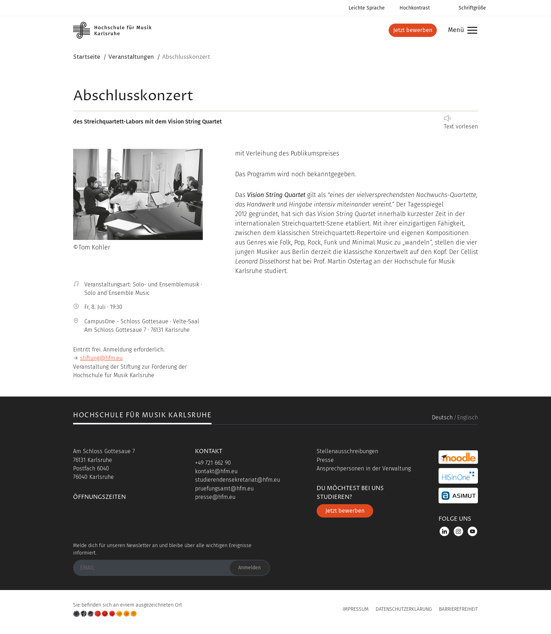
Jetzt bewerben (412, 30)
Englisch (467, 417)
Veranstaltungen (131, 57)
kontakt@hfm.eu (216, 471)
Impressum (356, 609)
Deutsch (442, 417)
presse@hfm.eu (215, 497)
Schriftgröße (472, 8)
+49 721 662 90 (213, 462)
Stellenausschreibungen (347, 451)
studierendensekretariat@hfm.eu (237, 479)
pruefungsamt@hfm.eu (224, 488)
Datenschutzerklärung (404, 609)
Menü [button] (461, 30)
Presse (325, 460)
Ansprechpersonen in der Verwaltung (364, 468)
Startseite (86, 57)
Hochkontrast (415, 8)
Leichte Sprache (367, 8)
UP (275, 611)
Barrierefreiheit (458, 609)
